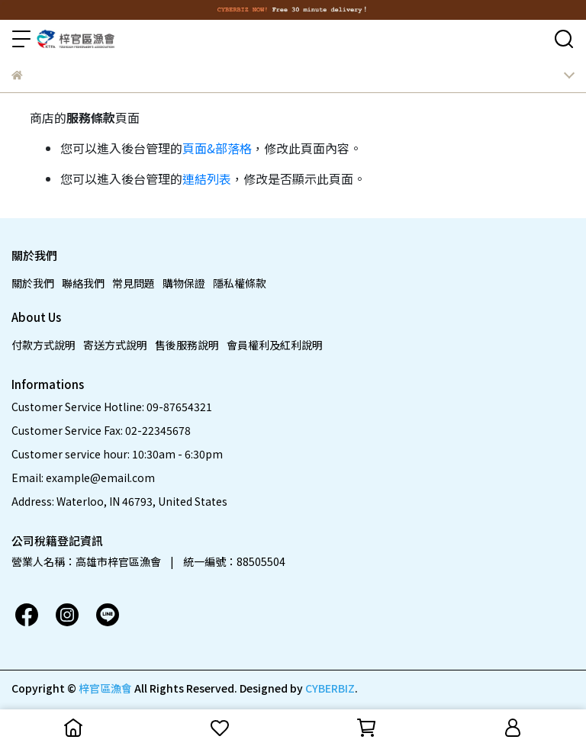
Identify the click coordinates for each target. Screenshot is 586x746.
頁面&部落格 (217, 148)
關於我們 (32, 283)
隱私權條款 (239, 283)
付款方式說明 (43, 344)
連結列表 (206, 178)
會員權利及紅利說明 (275, 344)
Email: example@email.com (83, 477)
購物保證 (184, 283)
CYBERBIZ (330, 688)
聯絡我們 (83, 283)
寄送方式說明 (115, 344)
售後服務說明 (187, 344)
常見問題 (133, 283)
